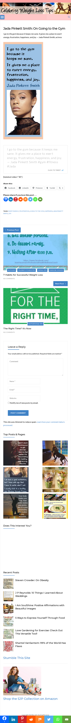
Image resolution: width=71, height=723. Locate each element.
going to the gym (37, 211)
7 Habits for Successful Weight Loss (23, 275)
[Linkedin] (10, 199)
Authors (11, 270)
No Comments (9, 278)
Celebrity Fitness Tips (26, 270)
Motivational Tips (35, 324)
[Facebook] (6, 199)
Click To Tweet (54, 170)
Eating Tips (42, 270)
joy (9, 213)
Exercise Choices (56, 270)
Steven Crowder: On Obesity (32, 580)
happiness (49, 211)
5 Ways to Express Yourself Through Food (40, 618)
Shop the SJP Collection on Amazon (30, 699)
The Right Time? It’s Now (17, 328)
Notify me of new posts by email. (24, 403)
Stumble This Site (16, 658)
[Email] (40, 199)
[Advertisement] (35, 549)
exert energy (13, 211)
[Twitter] (30, 199)
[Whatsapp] (35, 199)
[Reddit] (20, 199)
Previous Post (12, 230)
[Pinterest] (15, 199)
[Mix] (25, 199)
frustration (24, 211)
